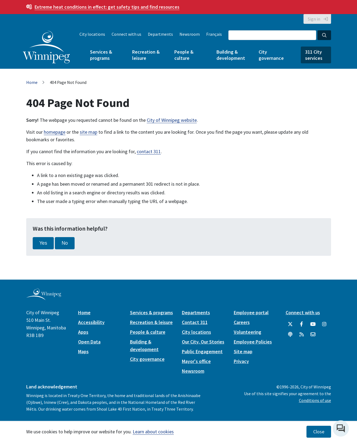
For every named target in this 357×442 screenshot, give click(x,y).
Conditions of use (315, 400)
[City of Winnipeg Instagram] (324, 324)
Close (318, 432)
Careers (242, 322)
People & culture (183, 55)
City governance (271, 55)
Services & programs (101, 55)
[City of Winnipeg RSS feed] (301, 334)
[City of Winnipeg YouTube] (313, 324)
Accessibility (91, 322)
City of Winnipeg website (172, 120)
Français (214, 34)
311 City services (313, 55)
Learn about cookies (153, 431)
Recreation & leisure (146, 55)
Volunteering (247, 332)
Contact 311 (195, 322)
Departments (160, 34)
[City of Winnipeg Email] (313, 334)
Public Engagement (202, 351)
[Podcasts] (290, 334)
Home (32, 82)
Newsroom (189, 34)
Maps (83, 351)
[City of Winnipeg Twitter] (290, 324)
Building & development (230, 55)
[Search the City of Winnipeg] (272, 35)
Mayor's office (196, 361)
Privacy (241, 361)
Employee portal (251, 312)
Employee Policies (253, 342)
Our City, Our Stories (203, 342)
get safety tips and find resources (107, 7)
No (65, 243)
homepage (54, 132)
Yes (43, 243)
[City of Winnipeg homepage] (43, 298)
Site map (243, 351)
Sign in (314, 19)
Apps (83, 332)
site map (88, 132)
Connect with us (126, 34)
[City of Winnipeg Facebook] (301, 324)
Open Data (89, 342)
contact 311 (149, 151)
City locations (92, 34)
